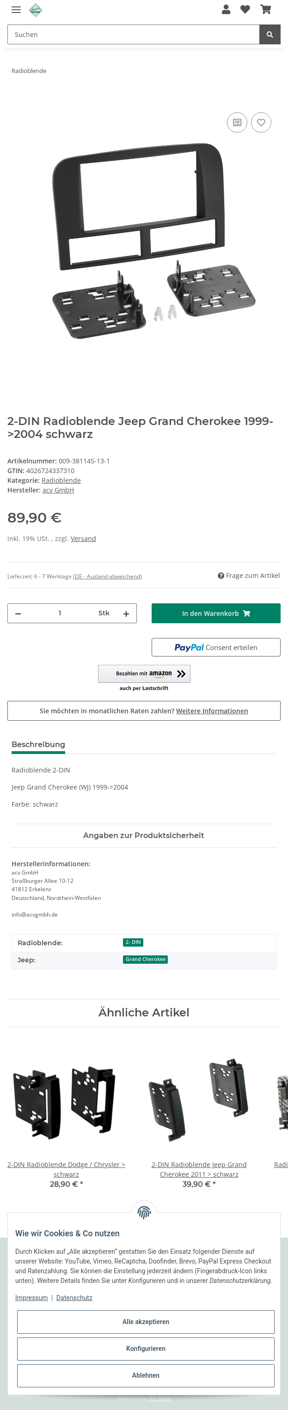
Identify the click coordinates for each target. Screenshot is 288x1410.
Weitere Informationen (212, 710)
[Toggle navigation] (16, 6)
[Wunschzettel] (245, 10)
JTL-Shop (160, 1398)
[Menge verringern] (18, 613)
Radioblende (61, 480)
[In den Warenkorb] (14, 100)
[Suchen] (133, 34)
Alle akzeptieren (146, 1321)
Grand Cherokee (145, 959)
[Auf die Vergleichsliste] (237, 122)
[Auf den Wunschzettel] (261, 122)
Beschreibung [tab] (38, 744)
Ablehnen (145, 1375)
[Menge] (60, 613)
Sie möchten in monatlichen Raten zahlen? (144, 710)
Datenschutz (74, 1297)
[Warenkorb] (265, 10)
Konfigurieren (145, 1348)
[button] (226, 10)
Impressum (31, 1297)
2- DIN (133, 942)
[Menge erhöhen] (126, 613)
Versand (83, 538)
